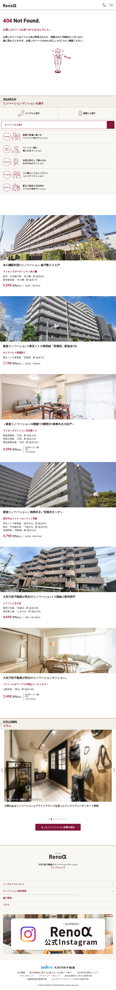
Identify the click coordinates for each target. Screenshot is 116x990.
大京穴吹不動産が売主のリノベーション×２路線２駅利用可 (39, 596)
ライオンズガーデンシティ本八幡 (20, 271)
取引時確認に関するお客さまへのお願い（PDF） (51, 972)
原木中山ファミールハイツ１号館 (20, 518)
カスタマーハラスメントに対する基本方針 (70, 979)
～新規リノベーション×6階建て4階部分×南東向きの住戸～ (38, 424)
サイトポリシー (27, 976)
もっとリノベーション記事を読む (58, 827)
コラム (6, 904)
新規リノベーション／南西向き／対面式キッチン (33, 512)
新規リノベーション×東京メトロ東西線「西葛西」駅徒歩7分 (40, 346)
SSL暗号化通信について (88, 972)
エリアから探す (32, 113)
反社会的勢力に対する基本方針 (78, 976)
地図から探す (89, 113)
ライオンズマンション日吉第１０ (20, 430)
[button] (1, 770)
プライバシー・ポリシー (49, 976)
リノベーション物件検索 (14, 891)
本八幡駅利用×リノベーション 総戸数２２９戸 (31, 265)
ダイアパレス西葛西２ (14, 352)
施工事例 (7, 898)
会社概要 (21, 972)
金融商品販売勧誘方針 (37, 979)
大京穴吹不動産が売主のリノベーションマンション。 (35, 677)
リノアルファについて (13, 884)
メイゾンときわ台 (12, 603)
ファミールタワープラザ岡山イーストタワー (25, 684)
